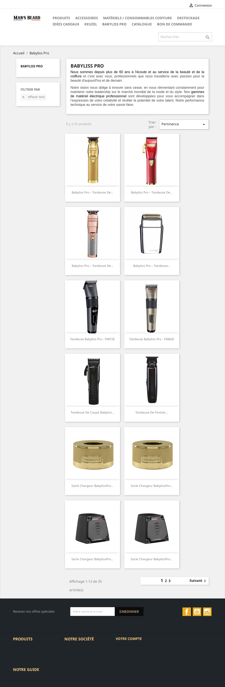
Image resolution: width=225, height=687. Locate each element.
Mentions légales (76, 645)
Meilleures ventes (25, 656)
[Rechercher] (185, 36)
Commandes (125, 650)
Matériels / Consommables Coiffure (137, 18)
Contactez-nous (75, 662)
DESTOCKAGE (188, 18)
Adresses (122, 661)
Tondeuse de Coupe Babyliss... (92, 412)
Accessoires (86, 18)
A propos (70, 656)
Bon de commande (174, 24)
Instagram (207, 611)
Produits (61, 18)
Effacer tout (33, 97)
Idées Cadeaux (66, 24)
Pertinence (183, 124)
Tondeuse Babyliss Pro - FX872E (92, 339)
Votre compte (129, 638)
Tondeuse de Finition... (151, 412)
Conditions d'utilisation (81, 651)
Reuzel (90, 24)
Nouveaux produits (26, 651)
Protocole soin (23, 676)
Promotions (21, 645)
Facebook (186, 611)
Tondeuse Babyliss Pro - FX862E (151, 339)
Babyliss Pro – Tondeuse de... (92, 192)
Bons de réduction (129, 667)
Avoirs (120, 656)
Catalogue (142, 24)
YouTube (197, 611)
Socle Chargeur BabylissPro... (92, 486)
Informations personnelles (135, 645)
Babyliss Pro (114, 24)
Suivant (198, 581)
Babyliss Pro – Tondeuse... (151, 266)
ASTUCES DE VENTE (27, 681)
